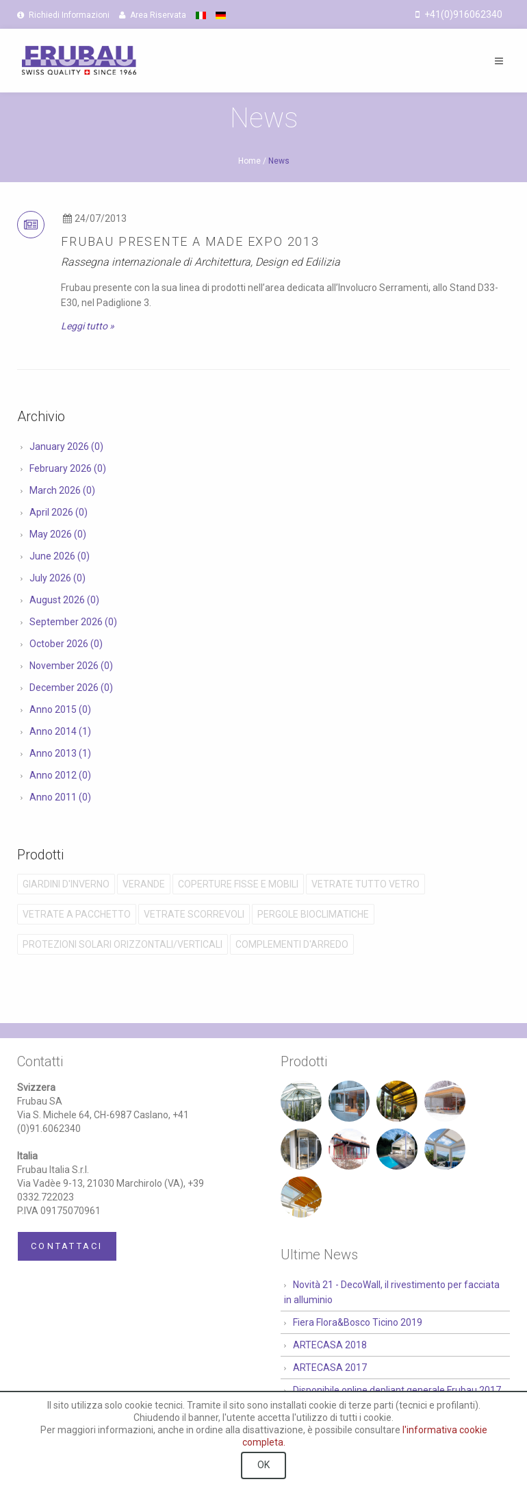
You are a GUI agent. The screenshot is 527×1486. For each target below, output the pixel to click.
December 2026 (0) (71, 687)
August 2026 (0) (64, 599)
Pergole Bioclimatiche (313, 914)
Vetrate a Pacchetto (77, 914)
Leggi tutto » (87, 325)
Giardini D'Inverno (66, 884)
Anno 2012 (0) (60, 775)
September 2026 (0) (73, 621)
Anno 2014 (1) (60, 731)
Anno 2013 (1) (60, 753)
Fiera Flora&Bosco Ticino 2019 (357, 1322)
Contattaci (67, 1246)
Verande (144, 884)
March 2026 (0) (62, 490)
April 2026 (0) (58, 512)
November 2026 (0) (71, 665)
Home (249, 161)
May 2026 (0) (57, 534)
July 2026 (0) (57, 577)
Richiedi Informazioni (63, 15)
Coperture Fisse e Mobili (238, 884)
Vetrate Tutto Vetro (365, 884)
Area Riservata (152, 15)
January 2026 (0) (66, 446)
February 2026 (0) (67, 468)
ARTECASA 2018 (330, 1344)
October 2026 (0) (66, 643)
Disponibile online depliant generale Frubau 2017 (397, 1390)
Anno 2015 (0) (60, 709)
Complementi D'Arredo (291, 944)
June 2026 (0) (59, 556)
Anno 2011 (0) (60, 797)
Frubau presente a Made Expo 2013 (190, 241)
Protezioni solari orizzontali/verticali (122, 944)
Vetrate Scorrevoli (194, 914)
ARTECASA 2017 (330, 1367)
